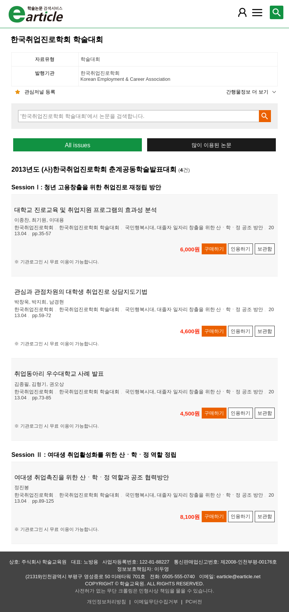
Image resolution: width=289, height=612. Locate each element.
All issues (77, 145)
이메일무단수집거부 (156, 601)
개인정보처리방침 (106, 601)
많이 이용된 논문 (211, 145)
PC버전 (194, 601)
